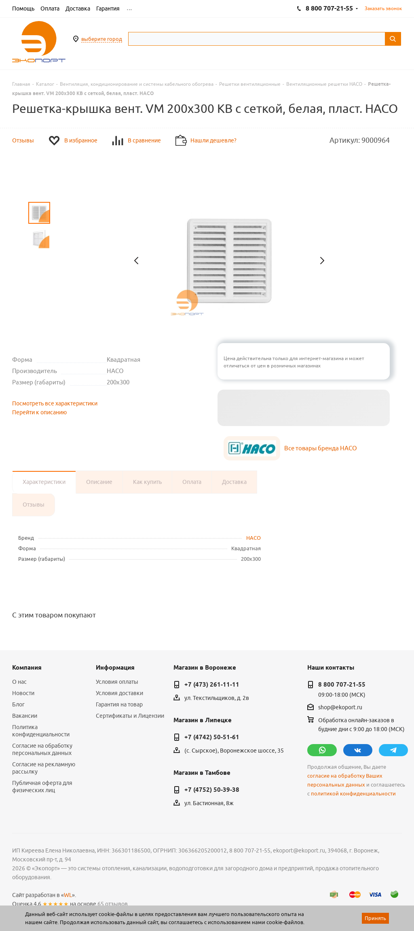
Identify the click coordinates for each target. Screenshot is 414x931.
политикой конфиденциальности (353, 794)
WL (68, 895)
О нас (19, 682)
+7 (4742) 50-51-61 (211, 737)
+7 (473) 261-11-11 (211, 684)
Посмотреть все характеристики (54, 403)
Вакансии (24, 716)
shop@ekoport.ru (340, 707)
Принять (375, 918)
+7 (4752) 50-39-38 (211, 789)
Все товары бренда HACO (320, 448)
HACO (253, 537)
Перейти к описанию (39, 412)
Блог (18, 704)
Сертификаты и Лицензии (130, 716)
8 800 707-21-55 (341, 684)
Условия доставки (119, 693)
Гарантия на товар (119, 704)
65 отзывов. (113, 904)
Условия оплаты (117, 682)
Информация (115, 667)
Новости (23, 693)
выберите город (101, 39)
